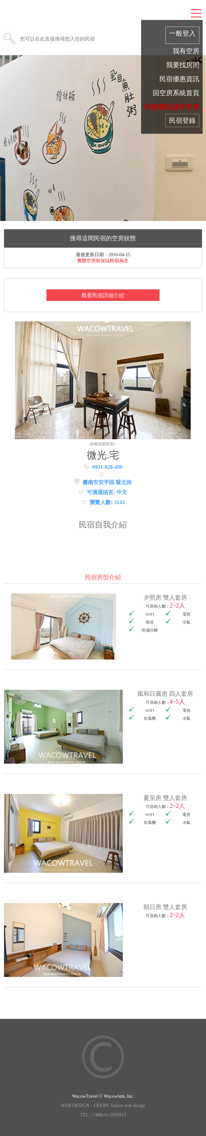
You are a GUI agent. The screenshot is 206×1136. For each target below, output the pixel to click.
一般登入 (182, 33)
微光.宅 (103, 455)
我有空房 (186, 51)
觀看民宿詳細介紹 (103, 295)
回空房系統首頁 (176, 92)
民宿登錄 (182, 120)
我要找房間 (182, 65)
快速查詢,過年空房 (171, 106)
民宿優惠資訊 (179, 79)
